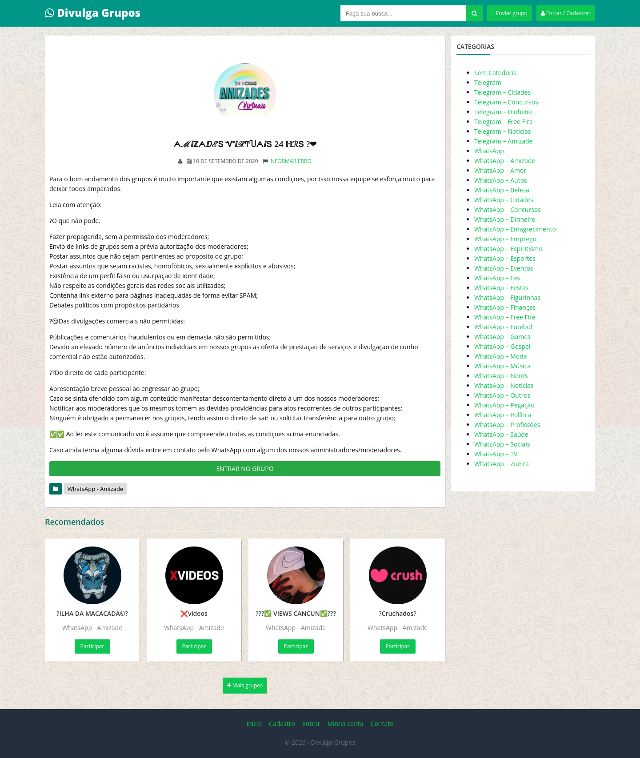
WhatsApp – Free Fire (505, 317)
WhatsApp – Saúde (501, 434)
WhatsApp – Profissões (507, 424)
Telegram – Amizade (503, 141)
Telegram (487, 82)
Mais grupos (245, 685)
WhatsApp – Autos (500, 180)
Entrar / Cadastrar (566, 13)
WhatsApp (489, 151)
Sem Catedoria (495, 72)
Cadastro (282, 723)
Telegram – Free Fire (503, 121)
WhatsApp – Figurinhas (507, 297)
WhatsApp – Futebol (503, 327)
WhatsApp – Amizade (504, 160)
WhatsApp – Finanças (505, 307)
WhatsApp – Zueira (501, 463)
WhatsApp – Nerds (501, 375)
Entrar (311, 723)
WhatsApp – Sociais (502, 444)
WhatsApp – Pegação (504, 405)
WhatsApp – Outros (502, 395)
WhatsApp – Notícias (503, 385)
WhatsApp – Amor (500, 170)
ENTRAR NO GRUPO (244, 468)
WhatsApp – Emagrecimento (515, 229)
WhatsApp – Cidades (503, 199)
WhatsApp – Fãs (497, 278)
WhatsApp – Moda (500, 356)
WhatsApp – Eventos (503, 268)
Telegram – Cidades (502, 92)
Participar (92, 646)
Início (254, 723)
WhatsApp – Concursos (507, 209)
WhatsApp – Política (502, 415)
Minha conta (345, 723)
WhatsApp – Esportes (505, 258)
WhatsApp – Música (502, 366)
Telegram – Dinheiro (503, 112)
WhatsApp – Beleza (501, 190)
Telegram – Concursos (506, 102)
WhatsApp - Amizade (95, 489)
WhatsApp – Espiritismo (508, 248)
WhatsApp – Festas (501, 287)
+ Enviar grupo (510, 13)
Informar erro (290, 161)
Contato (382, 723)
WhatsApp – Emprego (505, 239)
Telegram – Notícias (502, 131)
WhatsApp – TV (495, 454)
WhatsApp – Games (502, 336)
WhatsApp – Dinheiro (505, 219)
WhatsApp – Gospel (502, 346)
